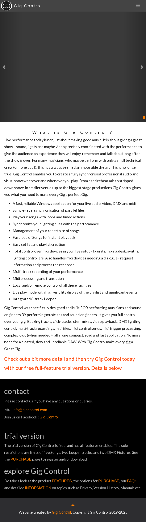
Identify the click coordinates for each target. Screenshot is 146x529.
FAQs (132, 481)
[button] (11, 67)
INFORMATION (38, 488)
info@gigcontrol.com (30, 410)
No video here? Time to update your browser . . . (73, 68)
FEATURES (62, 481)
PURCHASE (21, 459)
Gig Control (28, 6)
